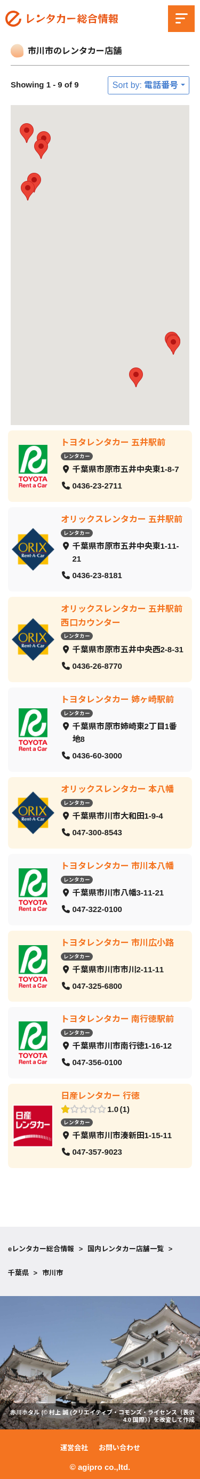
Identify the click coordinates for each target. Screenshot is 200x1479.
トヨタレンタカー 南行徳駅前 (117, 1019)
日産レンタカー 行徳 (100, 1095)
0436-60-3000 (97, 755)
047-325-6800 (97, 985)
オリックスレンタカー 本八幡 (117, 788)
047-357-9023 (97, 1151)
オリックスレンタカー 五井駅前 (121, 518)
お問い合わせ (119, 1448)
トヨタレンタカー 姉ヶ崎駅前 (117, 698)
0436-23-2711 (97, 485)
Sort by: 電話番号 (146, 85)
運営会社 (74, 1448)
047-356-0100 (97, 1062)
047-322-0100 (97, 909)
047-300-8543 (97, 832)
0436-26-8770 (97, 665)
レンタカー (76, 456)
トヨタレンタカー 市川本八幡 (117, 865)
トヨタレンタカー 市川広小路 (117, 942)
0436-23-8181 (97, 575)
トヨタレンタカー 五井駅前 (113, 442)
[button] (173, 345)
